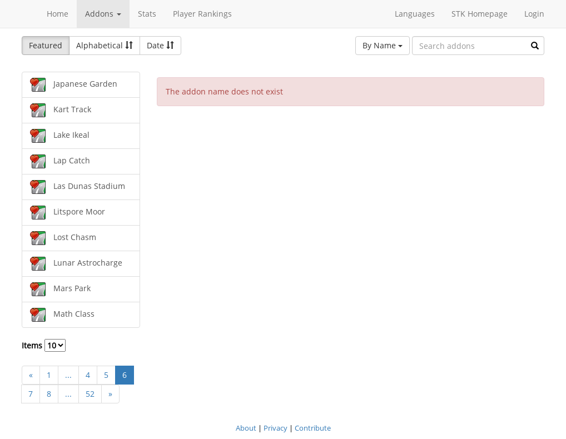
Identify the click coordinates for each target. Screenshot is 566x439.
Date (160, 45)
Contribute (313, 428)
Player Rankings (202, 13)
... (68, 375)
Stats (147, 13)
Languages (415, 13)
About (246, 428)
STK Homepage (479, 13)
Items (44, 345)
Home (57, 13)
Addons (103, 13)
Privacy (275, 428)
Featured (45, 45)
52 (90, 393)
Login (534, 13)
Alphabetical (104, 45)
